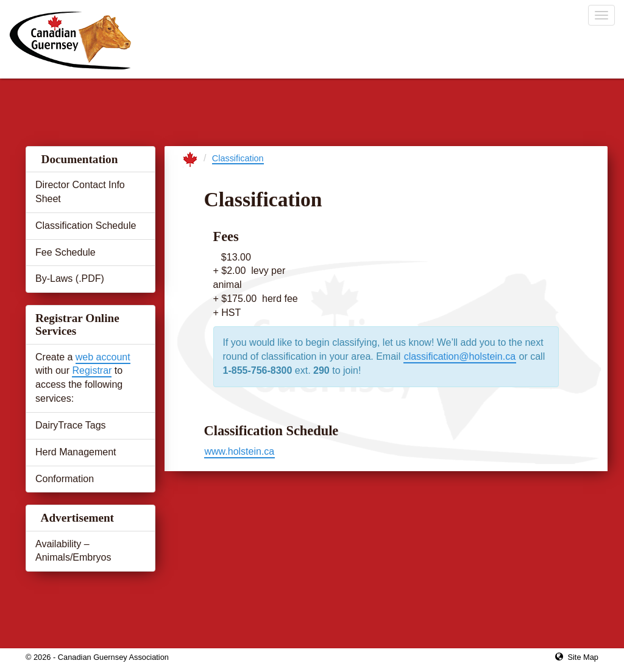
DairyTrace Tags (70, 425)
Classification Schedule (85, 225)
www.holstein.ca (240, 451)
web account (103, 357)
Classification (238, 158)
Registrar (92, 370)
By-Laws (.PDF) (69, 278)
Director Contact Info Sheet (80, 192)
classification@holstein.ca (460, 356)
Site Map (582, 657)
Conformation (64, 479)
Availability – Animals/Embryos (73, 551)
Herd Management (75, 452)
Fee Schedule (65, 252)
